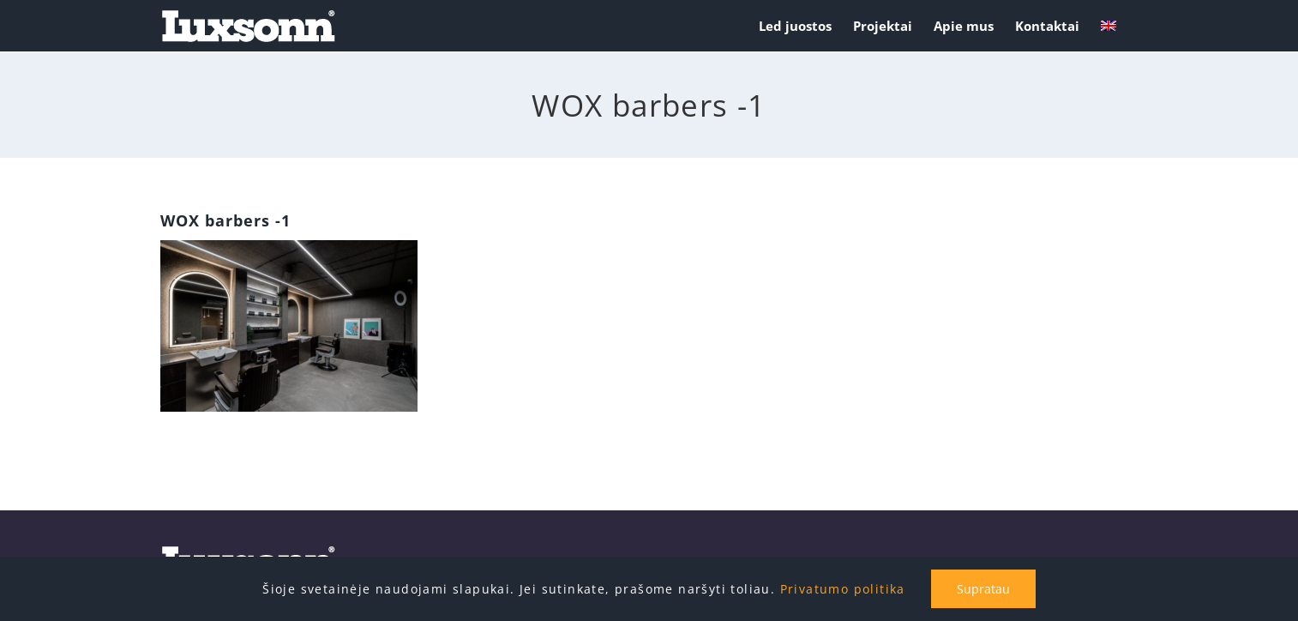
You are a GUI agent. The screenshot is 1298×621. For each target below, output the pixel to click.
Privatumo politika (842, 589)
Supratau (983, 589)
